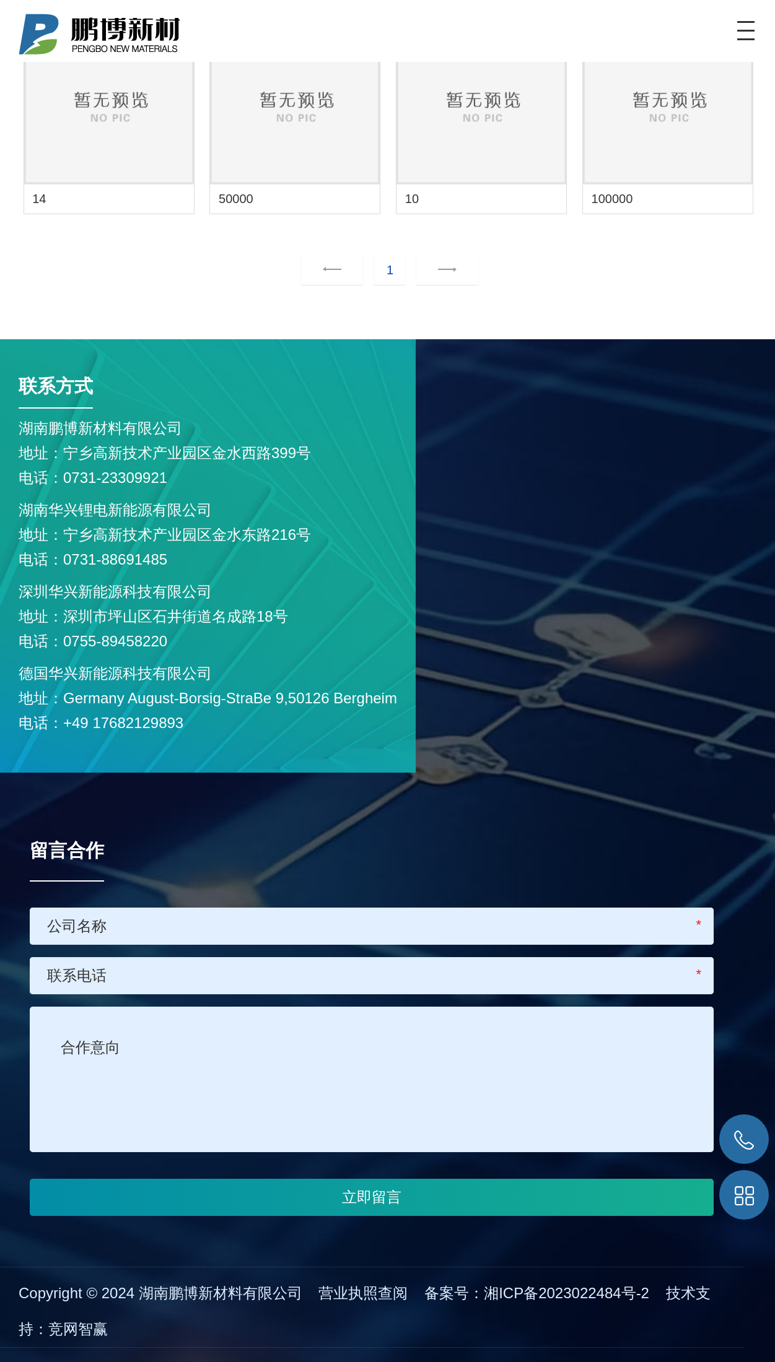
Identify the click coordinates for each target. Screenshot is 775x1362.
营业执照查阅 (363, 1293)
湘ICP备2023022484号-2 (569, 1293)
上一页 (332, 270)
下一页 (432, 270)
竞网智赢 (78, 1329)
